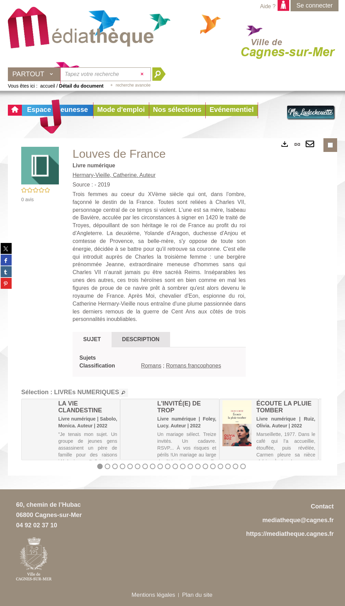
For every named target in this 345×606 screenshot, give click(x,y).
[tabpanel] (159, 362)
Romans (151, 366)
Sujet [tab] (92, 339)
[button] (121, 110)
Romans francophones (193, 366)
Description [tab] (140, 339)
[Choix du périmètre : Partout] (34, 74)
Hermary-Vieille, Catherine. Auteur (114, 175)
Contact (322, 506)
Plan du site (197, 595)
